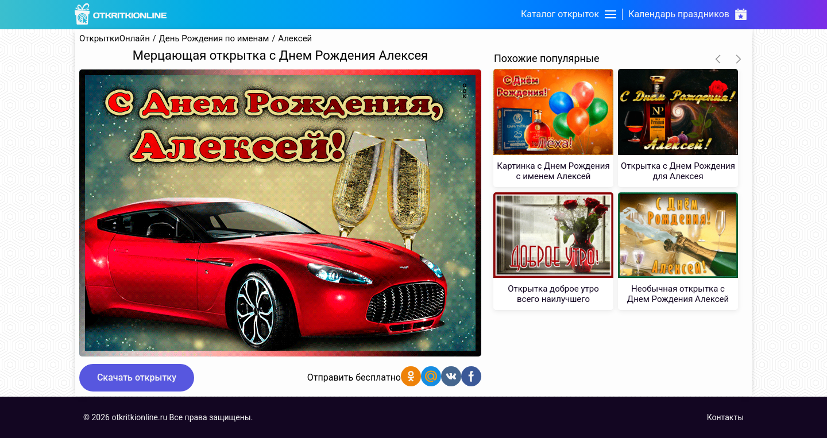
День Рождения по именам (214, 39)
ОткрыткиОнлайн (114, 39)
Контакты (725, 417)
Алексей (295, 39)
